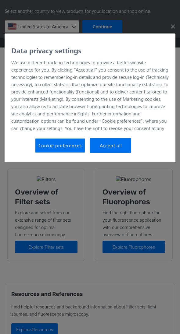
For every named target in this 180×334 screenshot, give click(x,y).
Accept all (111, 145)
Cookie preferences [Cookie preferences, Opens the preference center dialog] (60, 145)
